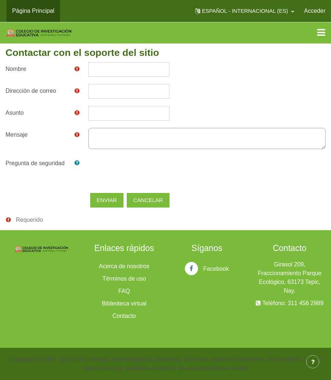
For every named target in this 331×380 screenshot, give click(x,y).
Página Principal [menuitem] (33, 11)
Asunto (14, 113)
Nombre (15, 69)
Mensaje (16, 135)
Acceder (315, 11)
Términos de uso (124, 279)
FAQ (124, 291)
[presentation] (143, 170)
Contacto (124, 316)
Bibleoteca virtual (124, 303)
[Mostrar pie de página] (312, 361)
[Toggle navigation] (321, 32)
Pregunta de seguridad (35, 163)
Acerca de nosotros (124, 266)
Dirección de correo (30, 91)
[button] (244, 11)
